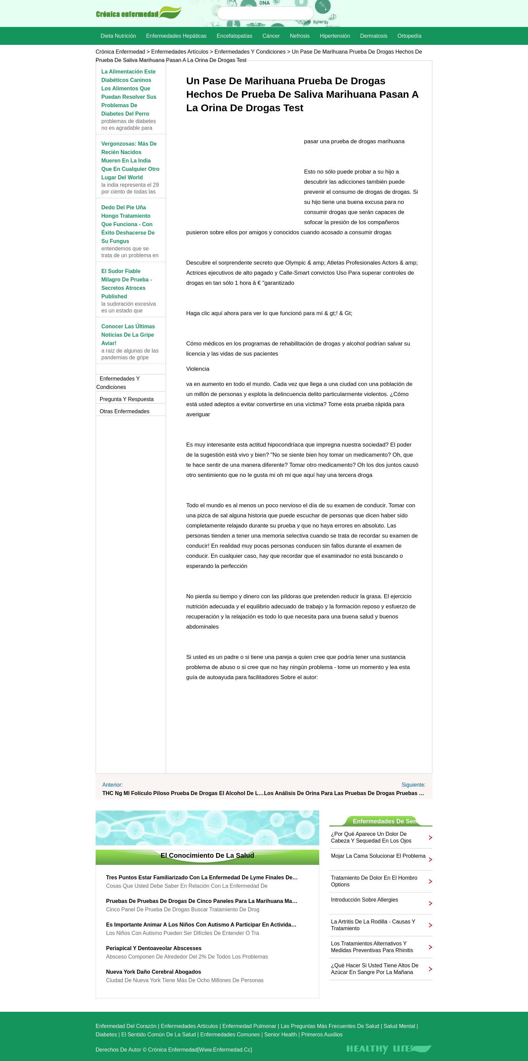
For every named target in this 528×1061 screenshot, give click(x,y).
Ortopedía (409, 36)
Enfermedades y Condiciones (250, 52)
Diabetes (106, 1034)
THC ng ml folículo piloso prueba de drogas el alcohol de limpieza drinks (183, 793)
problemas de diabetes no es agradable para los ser (128, 128)
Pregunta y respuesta (127, 399)
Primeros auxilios (322, 1034)
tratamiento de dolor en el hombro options (374, 881)
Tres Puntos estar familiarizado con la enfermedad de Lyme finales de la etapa (202, 877)
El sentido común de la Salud (158, 1034)
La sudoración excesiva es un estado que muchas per (128, 310)
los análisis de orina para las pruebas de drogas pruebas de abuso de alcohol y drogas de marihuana (345, 793)
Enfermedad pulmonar (249, 1026)
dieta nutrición (118, 36)
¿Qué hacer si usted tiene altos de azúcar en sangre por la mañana (375, 969)
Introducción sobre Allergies (364, 900)
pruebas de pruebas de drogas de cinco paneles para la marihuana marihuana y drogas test (202, 901)
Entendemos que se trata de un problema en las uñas (130, 255)
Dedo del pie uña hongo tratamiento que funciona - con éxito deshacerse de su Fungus (128, 224)
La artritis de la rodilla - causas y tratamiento (373, 925)
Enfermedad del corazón (126, 1026)
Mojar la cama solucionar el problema (378, 856)
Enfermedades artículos (179, 52)
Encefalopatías (235, 36)
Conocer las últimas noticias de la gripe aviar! (128, 335)
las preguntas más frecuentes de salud (330, 1026)
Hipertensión (335, 36)
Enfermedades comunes (230, 1034)
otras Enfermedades (125, 411)
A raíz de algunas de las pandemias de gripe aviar (130, 357)
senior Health (280, 1034)
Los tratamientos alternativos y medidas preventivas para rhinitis (372, 947)
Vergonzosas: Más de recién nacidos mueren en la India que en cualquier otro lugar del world (130, 160)
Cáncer (271, 36)
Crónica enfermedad (120, 52)
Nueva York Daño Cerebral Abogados (153, 972)
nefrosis (300, 36)
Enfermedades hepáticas (176, 36)
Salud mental (399, 1026)
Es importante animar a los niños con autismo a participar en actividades (202, 925)
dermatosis (374, 36)
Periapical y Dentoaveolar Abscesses (153, 948)
